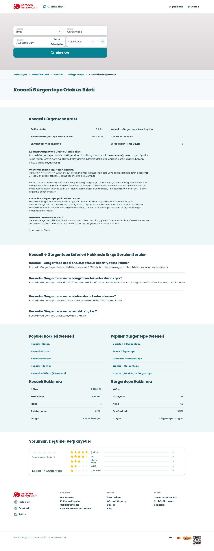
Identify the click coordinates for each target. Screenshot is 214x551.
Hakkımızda (67, 497)
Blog (109, 508)
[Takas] (60, 30)
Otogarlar (160, 504)
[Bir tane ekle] (102, 41)
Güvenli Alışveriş (116, 501)
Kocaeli (58, 74)
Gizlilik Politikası (69, 504)
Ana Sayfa (20, 74)
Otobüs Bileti (40, 74)
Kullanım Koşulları (70, 501)
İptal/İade (177, 6)
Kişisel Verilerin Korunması (76, 508)
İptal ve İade (114, 497)
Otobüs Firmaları (164, 501)
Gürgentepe (76, 74)
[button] (176, 6)
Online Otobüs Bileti (165, 497)
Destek (194, 6)
